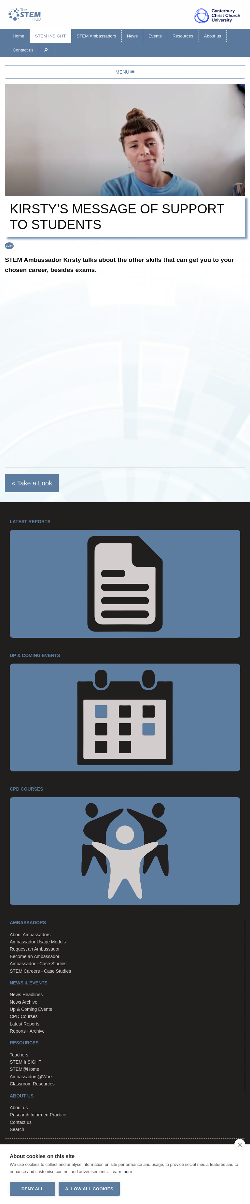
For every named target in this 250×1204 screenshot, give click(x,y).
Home (18, 36)
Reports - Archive (27, 1031)
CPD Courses (24, 1016)
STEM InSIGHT (50, 36)
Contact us (23, 50)
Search (17, 1129)
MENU (125, 72)
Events (155, 36)
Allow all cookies (89, 1188)
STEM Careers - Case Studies (40, 971)
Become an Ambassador (35, 956)
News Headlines (26, 994)
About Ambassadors (30, 934)
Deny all (32, 1188)
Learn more (121, 1171)
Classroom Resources (32, 1083)
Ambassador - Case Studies (38, 963)
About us (212, 36)
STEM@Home (24, 1069)
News (132, 36)
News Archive (23, 1002)
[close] (239, 1144)
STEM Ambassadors (96, 36)
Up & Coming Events (31, 1009)
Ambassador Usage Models (38, 941)
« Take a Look (32, 483)
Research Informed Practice (38, 1114)
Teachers (19, 1054)
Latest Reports (24, 1023)
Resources (183, 36)
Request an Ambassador (35, 949)
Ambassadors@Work (31, 1076)
